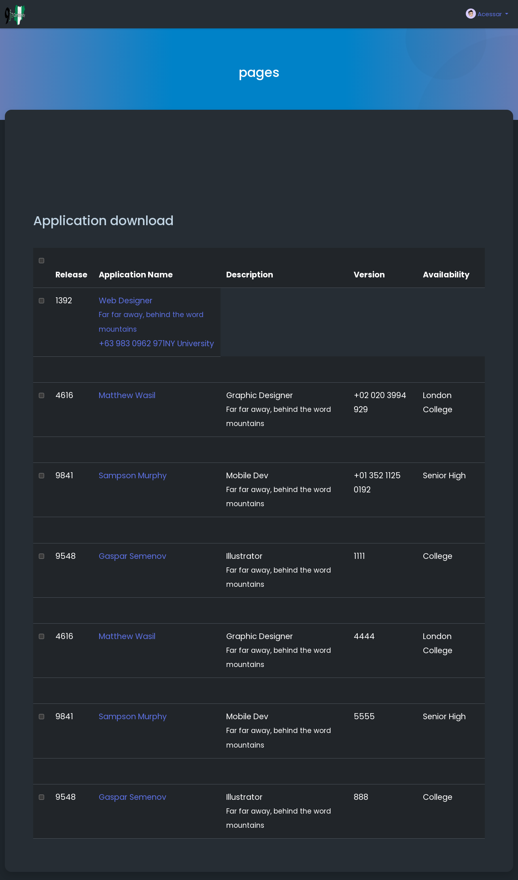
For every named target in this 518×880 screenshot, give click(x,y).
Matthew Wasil (127, 395)
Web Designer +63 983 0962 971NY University (157, 322)
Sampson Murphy (133, 475)
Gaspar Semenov (132, 556)
